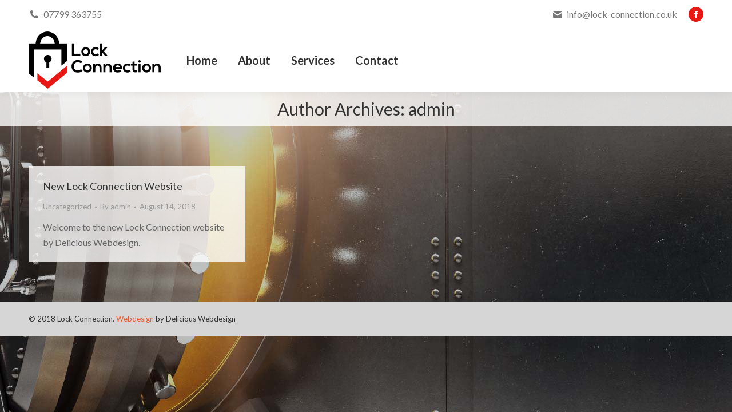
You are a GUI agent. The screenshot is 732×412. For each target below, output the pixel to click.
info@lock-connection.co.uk (622, 14)
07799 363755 (72, 14)
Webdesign (135, 318)
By (115, 206)
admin (431, 108)
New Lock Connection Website (112, 186)
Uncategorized (67, 206)
